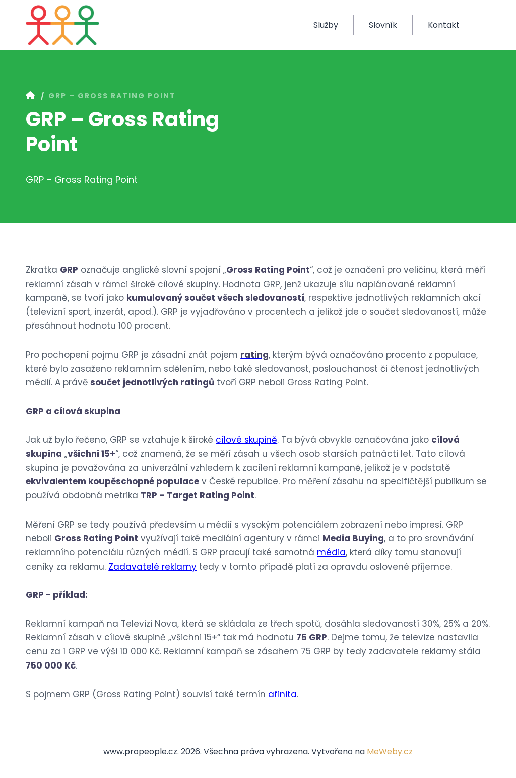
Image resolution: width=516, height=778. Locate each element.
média (331, 552)
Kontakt (444, 25)
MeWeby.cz (390, 751)
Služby (325, 25)
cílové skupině (246, 440)
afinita (282, 694)
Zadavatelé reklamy (152, 567)
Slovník (383, 25)
